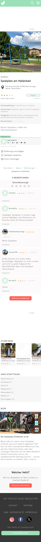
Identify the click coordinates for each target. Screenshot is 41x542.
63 (9, 143)
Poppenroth (5, 389)
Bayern (18, 168)
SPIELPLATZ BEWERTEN (20, 298)
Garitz (3, 385)
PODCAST (13, 498)
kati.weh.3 (12, 140)
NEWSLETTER (31, 498)
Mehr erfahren (30, 459)
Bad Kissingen (29, 168)
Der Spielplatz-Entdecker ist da (14, 436)
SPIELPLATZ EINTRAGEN (20, 485)
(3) (7, 385)
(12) (12, 399)
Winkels (4, 396)
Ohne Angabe (6, 399)
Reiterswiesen (6, 392)
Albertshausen (6, 379)
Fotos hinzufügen (11, 159)
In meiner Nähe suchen (20, 533)
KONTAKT (13, 505)
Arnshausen (5, 382)
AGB (6, 512)
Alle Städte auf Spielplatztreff (20, 527)
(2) (8, 396)
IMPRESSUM (31, 512)
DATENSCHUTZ (17, 512)
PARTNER (28, 505)
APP (5, 498)
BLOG (21, 498)
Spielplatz (4, 77)
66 (13, 143)
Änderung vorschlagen (14, 151)
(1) (13, 379)
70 (18, 143)
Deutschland (8, 168)
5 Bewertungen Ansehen (7, 98)
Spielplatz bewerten (12, 155)
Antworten (6, 201)
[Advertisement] (21, 324)
